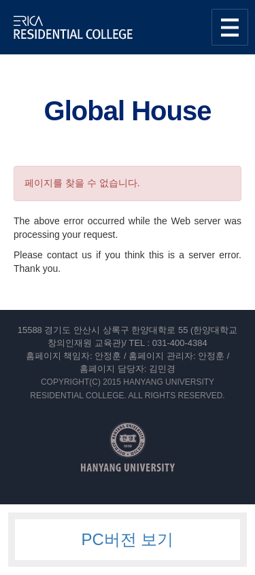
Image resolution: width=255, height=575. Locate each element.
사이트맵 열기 (229, 27)
